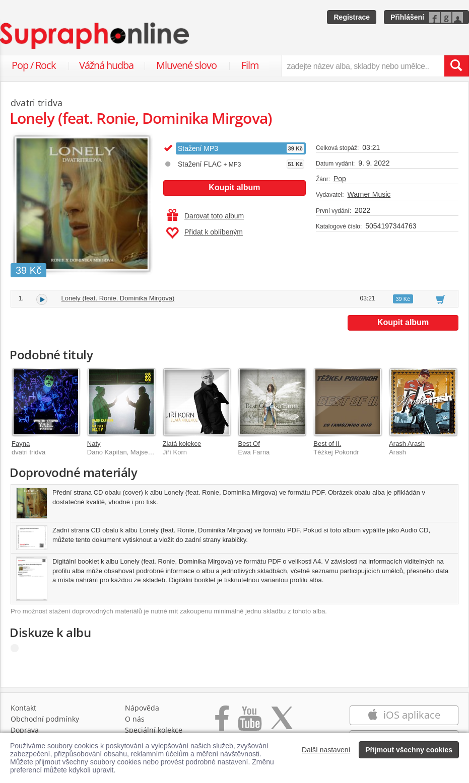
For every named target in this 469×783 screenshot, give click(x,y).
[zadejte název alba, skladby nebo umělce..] (363, 65)
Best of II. (327, 443)
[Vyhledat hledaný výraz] (456, 65)
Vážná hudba (106, 65)
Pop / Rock (34, 65)
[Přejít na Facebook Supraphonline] (222, 723)
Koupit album (234, 187)
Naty (94, 443)
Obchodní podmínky (45, 719)
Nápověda (142, 708)
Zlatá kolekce (182, 443)
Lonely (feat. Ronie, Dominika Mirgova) (118, 298)
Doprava (25, 730)
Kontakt (23, 708)
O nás (135, 719)
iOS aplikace (403, 715)
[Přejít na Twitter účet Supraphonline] (281, 723)
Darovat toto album (205, 216)
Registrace (351, 17)
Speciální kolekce (153, 730)
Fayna (21, 443)
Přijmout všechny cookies (408, 750)
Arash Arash (407, 443)
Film (250, 65)
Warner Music (368, 194)
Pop (339, 179)
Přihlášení (407, 17)
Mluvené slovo (186, 65)
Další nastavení (326, 750)
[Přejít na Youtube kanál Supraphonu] (249, 723)
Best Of (248, 443)
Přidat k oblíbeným (204, 233)
